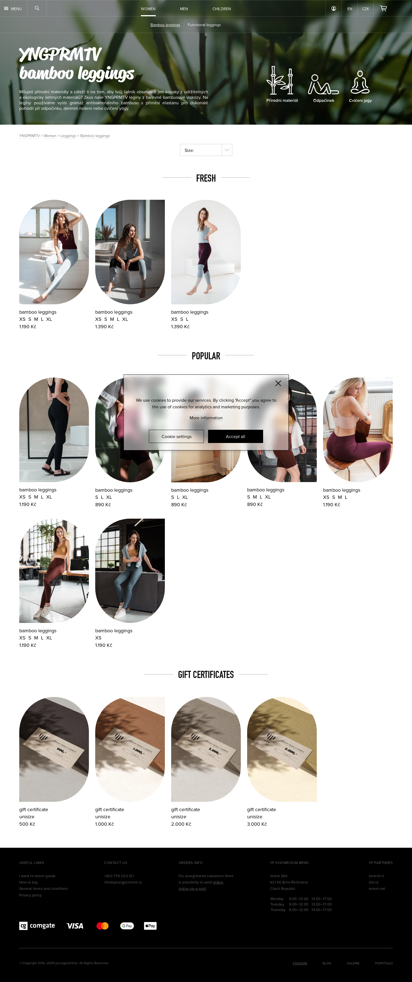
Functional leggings (204, 25)
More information (206, 418)
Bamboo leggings (95, 135)
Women (50, 135)
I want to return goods (37, 875)
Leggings (68, 135)
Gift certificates (206, 674)
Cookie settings (177, 436)
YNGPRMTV (59, 53)
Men (184, 9)
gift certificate (33, 809)
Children (221, 9)
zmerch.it (376, 875)
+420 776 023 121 (118, 875)
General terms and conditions (43, 888)
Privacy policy (30, 895)
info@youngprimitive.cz (123, 882)
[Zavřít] (278, 383)
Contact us (115, 862)
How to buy (28, 882)
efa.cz (374, 882)
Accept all (235, 436)
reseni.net (377, 888)
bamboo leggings (37, 311)
